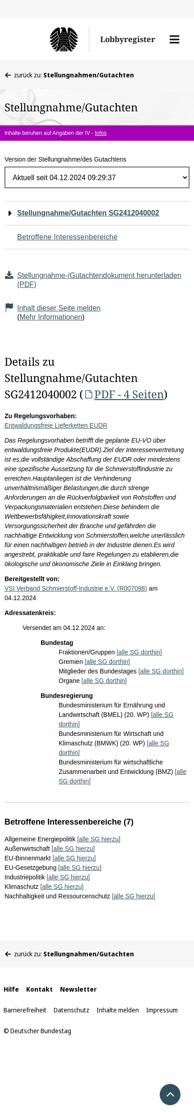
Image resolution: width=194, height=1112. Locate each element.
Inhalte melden (118, 1010)
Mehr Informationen (50, 317)
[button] (174, 39)
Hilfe (11, 989)
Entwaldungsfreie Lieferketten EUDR (56, 425)
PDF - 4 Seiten (123, 394)
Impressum (162, 1010)
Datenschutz (71, 1010)
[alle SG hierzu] (98, 839)
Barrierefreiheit (25, 1010)
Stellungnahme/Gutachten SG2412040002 (88, 213)
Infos (100, 133)
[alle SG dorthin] (139, 652)
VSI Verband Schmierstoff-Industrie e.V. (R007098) (76, 588)
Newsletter (78, 989)
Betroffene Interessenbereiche (67, 237)
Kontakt (39, 989)
